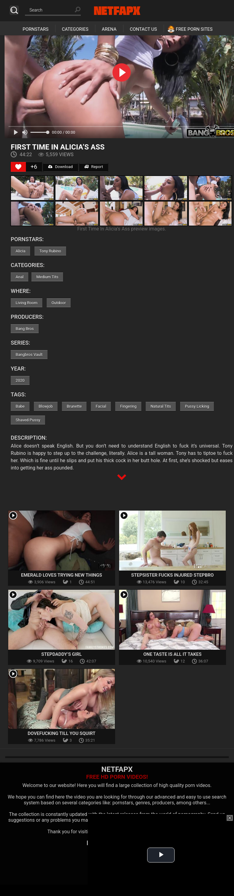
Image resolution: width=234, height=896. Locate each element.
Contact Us (143, 29)
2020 (20, 380)
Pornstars (35, 29)
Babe (20, 406)
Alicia (20, 251)
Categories (75, 29)
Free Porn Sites (194, 29)
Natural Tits (161, 406)
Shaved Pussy (28, 420)
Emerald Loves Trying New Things (61, 575)
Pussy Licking (197, 406)
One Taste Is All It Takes (173, 654)
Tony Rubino (50, 251)
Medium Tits (47, 277)
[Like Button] (18, 167)
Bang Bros (25, 328)
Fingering (128, 406)
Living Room (26, 302)
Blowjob (46, 406)
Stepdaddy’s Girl (61, 654)
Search (14, 10)
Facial (101, 406)
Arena (109, 29)
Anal (19, 277)
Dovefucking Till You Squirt (61, 733)
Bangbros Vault (29, 354)
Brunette (74, 406)
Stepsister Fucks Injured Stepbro (172, 575)
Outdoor (58, 302)
